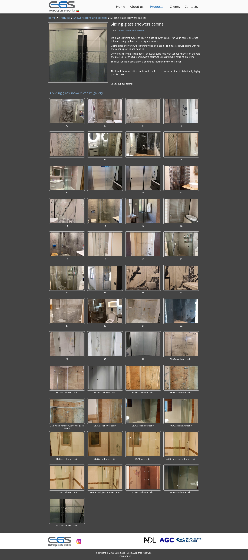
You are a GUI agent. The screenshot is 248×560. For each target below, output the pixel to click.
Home (120, 6)
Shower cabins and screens (90, 18)
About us (137, 6)
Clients (175, 6)
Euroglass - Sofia (123, 552)
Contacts (191, 6)
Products (157, 6)
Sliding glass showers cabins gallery (76, 93)
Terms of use (124, 555)
